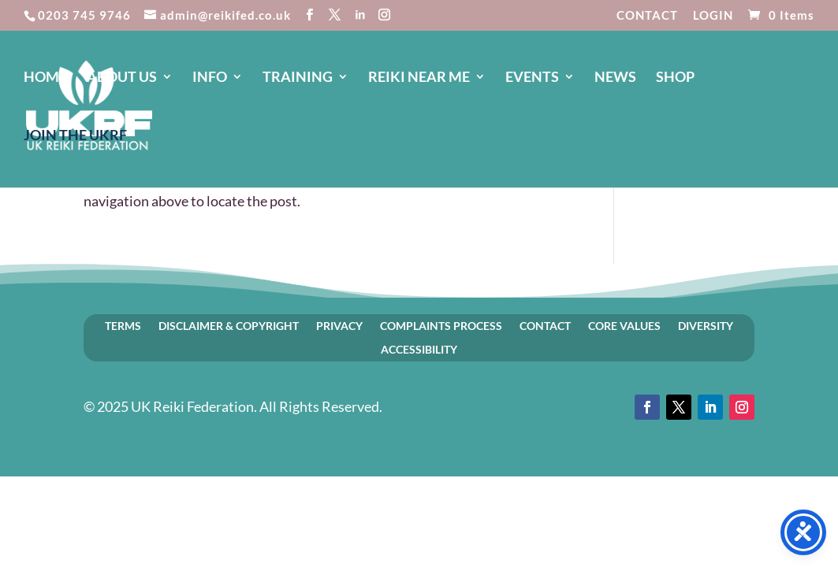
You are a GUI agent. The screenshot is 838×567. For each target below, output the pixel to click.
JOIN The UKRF (75, 136)
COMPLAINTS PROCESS (441, 325)
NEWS (615, 78)
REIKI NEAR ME (419, 78)
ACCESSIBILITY (419, 349)
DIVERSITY (705, 325)
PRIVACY (339, 325)
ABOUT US (122, 78)
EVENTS (532, 78)
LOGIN (713, 15)
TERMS (123, 325)
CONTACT (647, 15)
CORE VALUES (624, 325)
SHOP (675, 78)
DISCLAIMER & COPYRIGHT (228, 325)
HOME (45, 78)
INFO (209, 78)
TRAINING (298, 78)
